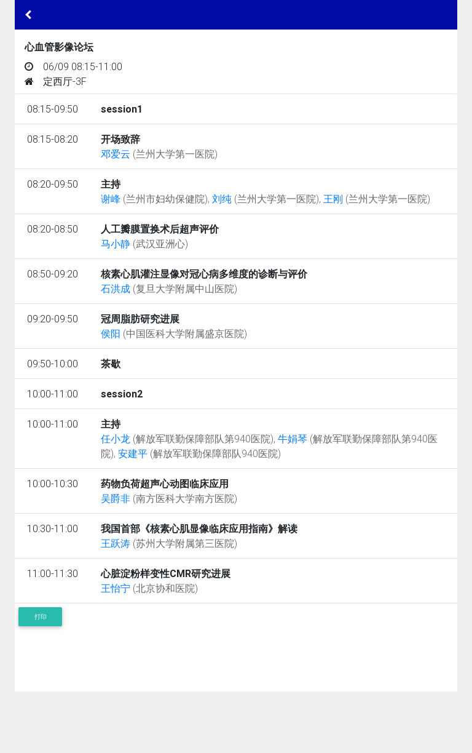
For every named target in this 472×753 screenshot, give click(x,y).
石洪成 (169, 288)
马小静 (144, 243)
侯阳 (174, 333)
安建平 (199, 453)
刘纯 (265, 199)
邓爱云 (159, 154)
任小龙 (187, 438)
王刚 (376, 199)
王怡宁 (149, 588)
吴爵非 (169, 498)
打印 (40, 617)
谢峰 (154, 199)
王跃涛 (169, 543)
